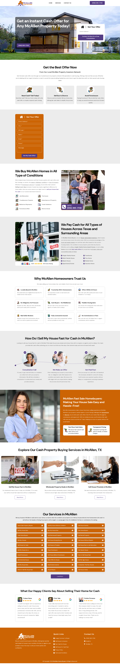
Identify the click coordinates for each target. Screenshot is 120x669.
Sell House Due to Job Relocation (87, 551)
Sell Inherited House (23, 565)
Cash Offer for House (53, 565)
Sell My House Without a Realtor (57, 531)
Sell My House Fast (23, 536)
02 (55, 356)
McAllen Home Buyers (59, 667)
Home (50, 3)
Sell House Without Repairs (85, 546)
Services (58, 3)
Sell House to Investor (61, 647)
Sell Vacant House (83, 556)
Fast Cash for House (61, 650)
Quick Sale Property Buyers (25, 531)
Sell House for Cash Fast (62, 653)
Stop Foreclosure (52, 556)
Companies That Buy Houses (86, 570)
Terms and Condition (61, 658)
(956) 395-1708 (97, 3)
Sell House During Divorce (55, 546)
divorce (67, 420)
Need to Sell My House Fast (25, 575)
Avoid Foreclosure (91, 97)
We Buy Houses (22, 546)
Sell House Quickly (83, 531)
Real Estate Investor (53, 570)
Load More (60, 582)
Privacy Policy (59, 655)
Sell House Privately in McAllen (100, 492)
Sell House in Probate (54, 551)
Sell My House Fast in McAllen (20, 492)
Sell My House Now (23, 570)
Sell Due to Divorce (60, 97)
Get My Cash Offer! (29, 159)
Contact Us (67, 3)
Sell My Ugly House (83, 565)
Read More (20, 503)
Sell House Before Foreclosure (56, 561)
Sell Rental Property (83, 541)
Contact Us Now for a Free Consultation (90, 37)
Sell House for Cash (23, 551)
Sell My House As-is (23, 556)
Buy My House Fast (53, 536)
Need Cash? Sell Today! (29, 97)
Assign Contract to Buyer (62, 644)
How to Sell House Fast (84, 561)
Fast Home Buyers (83, 536)
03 (86, 356)
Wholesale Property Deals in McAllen (60, 492)
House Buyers (51, 575)
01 (25, 356)
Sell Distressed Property (54, 541)
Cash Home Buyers (23, 541)
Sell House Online (83, 575)
